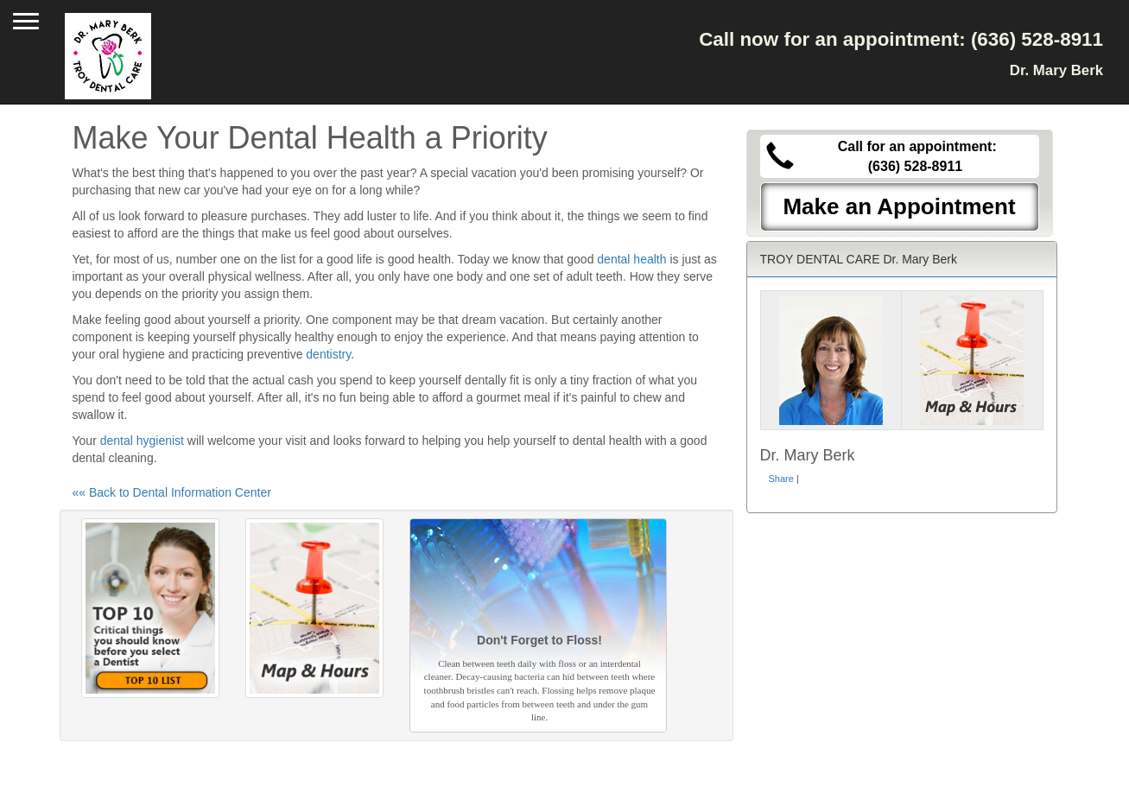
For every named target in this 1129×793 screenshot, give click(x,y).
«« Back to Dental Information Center (172, 492)
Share (781, 478)
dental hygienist (142, 440)
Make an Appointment (899, 206)
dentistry (328, 354)
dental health (631, 259)
